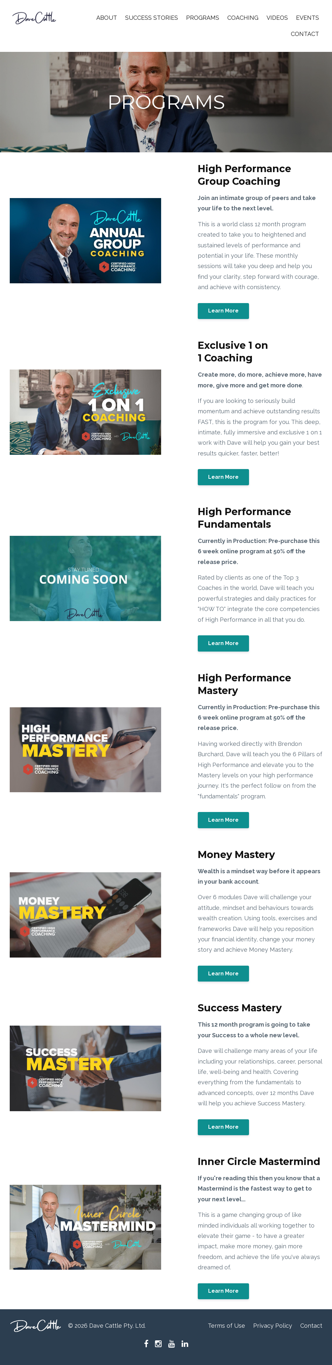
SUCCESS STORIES (151, 17)
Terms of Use (226, 1325)
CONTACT (305, 33)
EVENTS (307, 17)
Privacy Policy (272, 1325)
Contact (311, 1325)
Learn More (223, 311)
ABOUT (106, 17)
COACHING (242, 17)
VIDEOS (277, 17)
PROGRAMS (202, 17)
